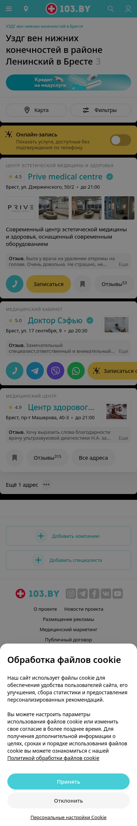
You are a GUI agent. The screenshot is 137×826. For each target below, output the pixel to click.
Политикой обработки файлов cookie (53, 757)
